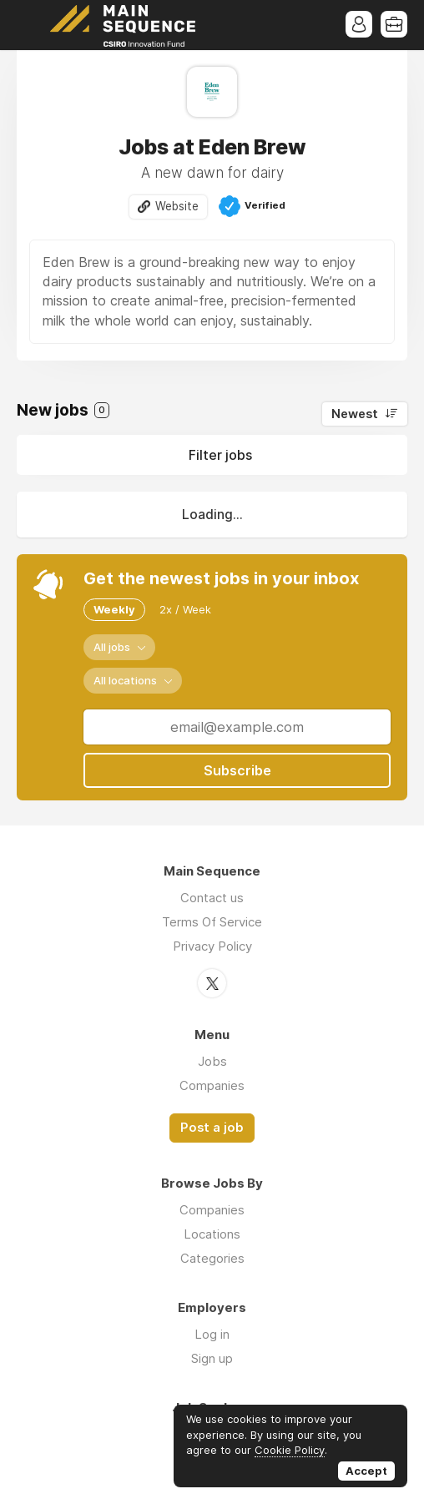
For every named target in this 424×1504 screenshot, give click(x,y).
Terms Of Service (212, 922)
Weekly (114, 609)
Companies (212, 1085)
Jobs (212, 1061)
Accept (366, 1470)
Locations (212, 1234)
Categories (212, 1258)
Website (177, 206)
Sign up (212, 1358)
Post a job (212, 1127)
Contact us (212, 898)
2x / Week (185, 609)
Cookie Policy (290, 1449)
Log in (212, 1334)
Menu (29, 25)
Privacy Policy (212, 946)
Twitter (212, 983)
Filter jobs (220, 455)
